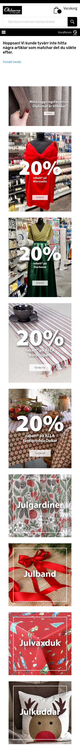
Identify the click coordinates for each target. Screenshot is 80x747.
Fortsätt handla (12, 62)
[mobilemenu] (3, 32)
